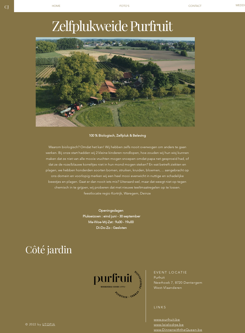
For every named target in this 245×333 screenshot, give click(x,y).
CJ (6, 7)
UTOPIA (48, 324)
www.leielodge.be (169, 325)
